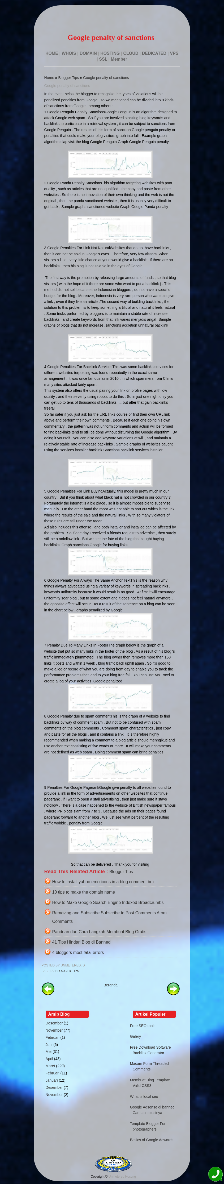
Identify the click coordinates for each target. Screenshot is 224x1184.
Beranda (111, 985)
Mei (49, 1051)
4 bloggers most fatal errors (78, 952)
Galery (135, 1036)
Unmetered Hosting (122, 1176)
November (54, 1030)
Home (49, 78)
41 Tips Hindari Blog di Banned (81, 942)
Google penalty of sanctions (106, 78)
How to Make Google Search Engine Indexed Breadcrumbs (108, 902)
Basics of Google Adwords (151, 1140)
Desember (54, 1023)
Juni (49, 1045)
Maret (50, 1066)
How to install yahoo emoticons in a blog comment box (103, 881)
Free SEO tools (143, 1026)
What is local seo (144, 1096)
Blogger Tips (68, 78)
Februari (52, 1037)
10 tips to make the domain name (83, 892)
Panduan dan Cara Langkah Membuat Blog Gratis (99, 931)
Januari (52, 1080)
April (49, 1059)
